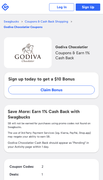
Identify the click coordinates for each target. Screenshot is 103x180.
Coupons (23, 27)
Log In (62, 7)
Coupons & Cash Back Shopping (46, 21)
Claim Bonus (51, 90)
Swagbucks (11, 21)
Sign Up (88, 7)
